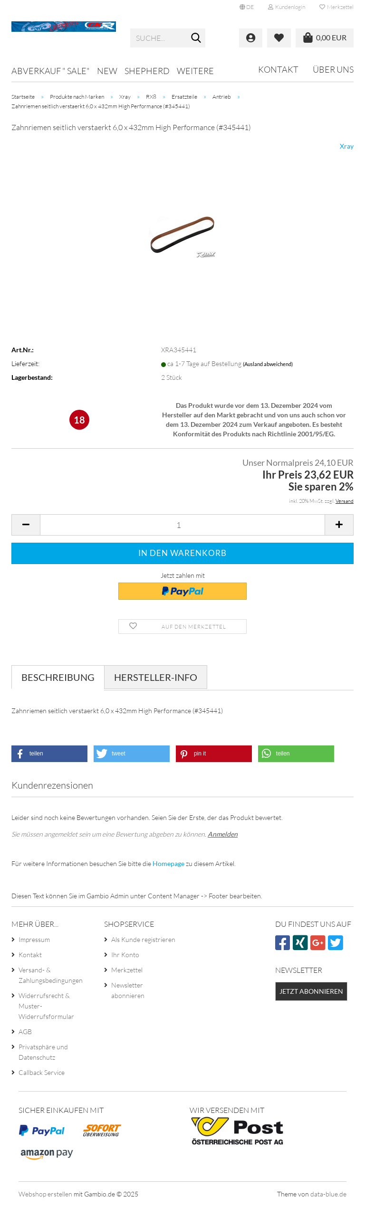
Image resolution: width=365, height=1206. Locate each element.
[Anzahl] (182, 525)
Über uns (333, 69)
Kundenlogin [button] (286, 6)
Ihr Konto (125, 955)
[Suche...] (196, 38)
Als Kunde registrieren (143, 939)
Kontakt (278, 69)
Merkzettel (336, 6)
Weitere (195, 71)
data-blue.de (328, 1194)
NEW (107, 71)
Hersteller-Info (155, 677)
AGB (25, 1031)
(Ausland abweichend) (268, 364)
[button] (246, 7)
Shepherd (147, 71)
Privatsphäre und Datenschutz (43, 1052)
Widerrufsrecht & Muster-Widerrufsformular (46, 1005)
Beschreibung (58, 677)
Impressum (34, 939)
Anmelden (223, 834)
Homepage (168, 863)
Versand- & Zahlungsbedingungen (51, 975)
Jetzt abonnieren (311, 991)
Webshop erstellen (45, 1194)
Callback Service (42, 1072)
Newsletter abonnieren (127, 990)
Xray (347, 146)
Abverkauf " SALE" (50, 71)
